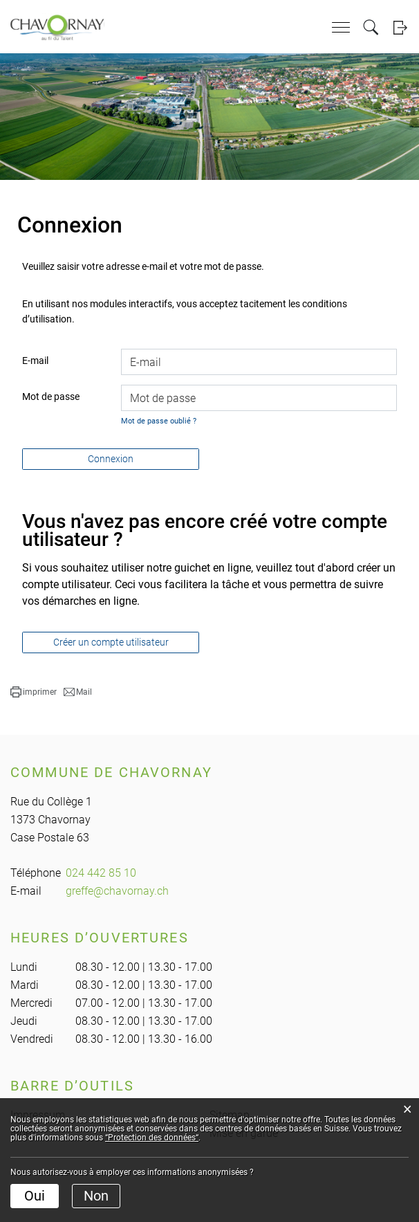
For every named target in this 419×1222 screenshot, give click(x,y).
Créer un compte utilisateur (111, 642)
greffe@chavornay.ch (117, 890)
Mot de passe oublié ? (158, 421)
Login (400, 27)
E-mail (35, 360)
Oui (34, 1195)
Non (96, 1195)
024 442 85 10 (101, 872)
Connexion (110, 458)
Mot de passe (51, 396)
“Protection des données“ (151, 1137)
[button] (33, 691)
